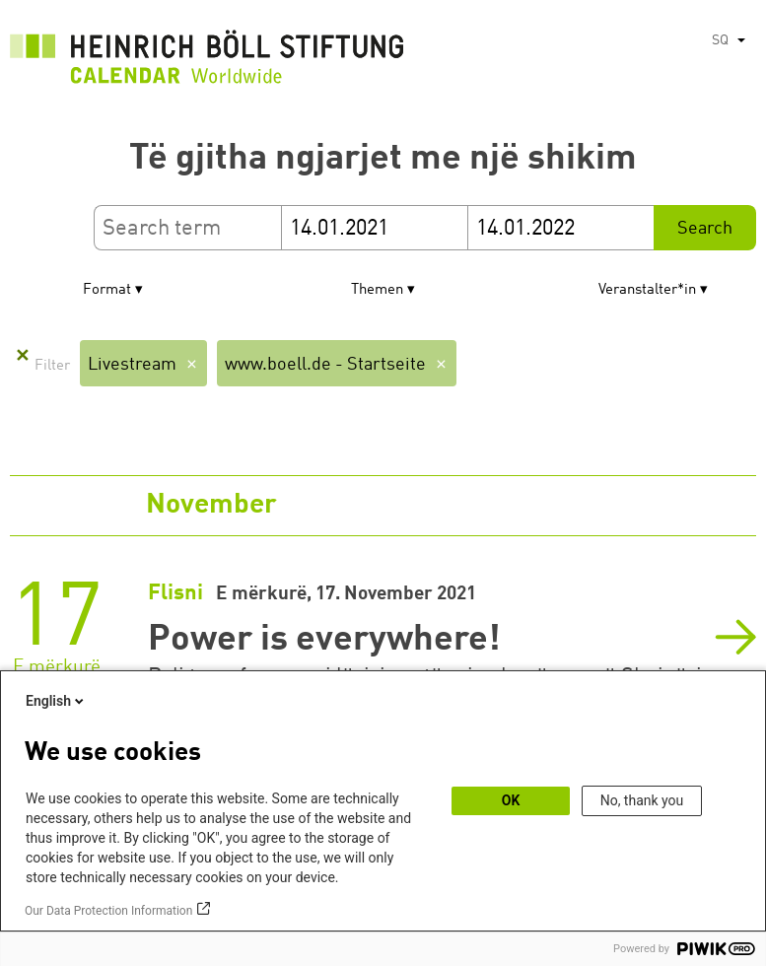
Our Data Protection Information (108, 911)
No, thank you (642, 800)
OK (511, 800)
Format (107, 290)
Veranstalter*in (647, 290)
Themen (377, 290)
